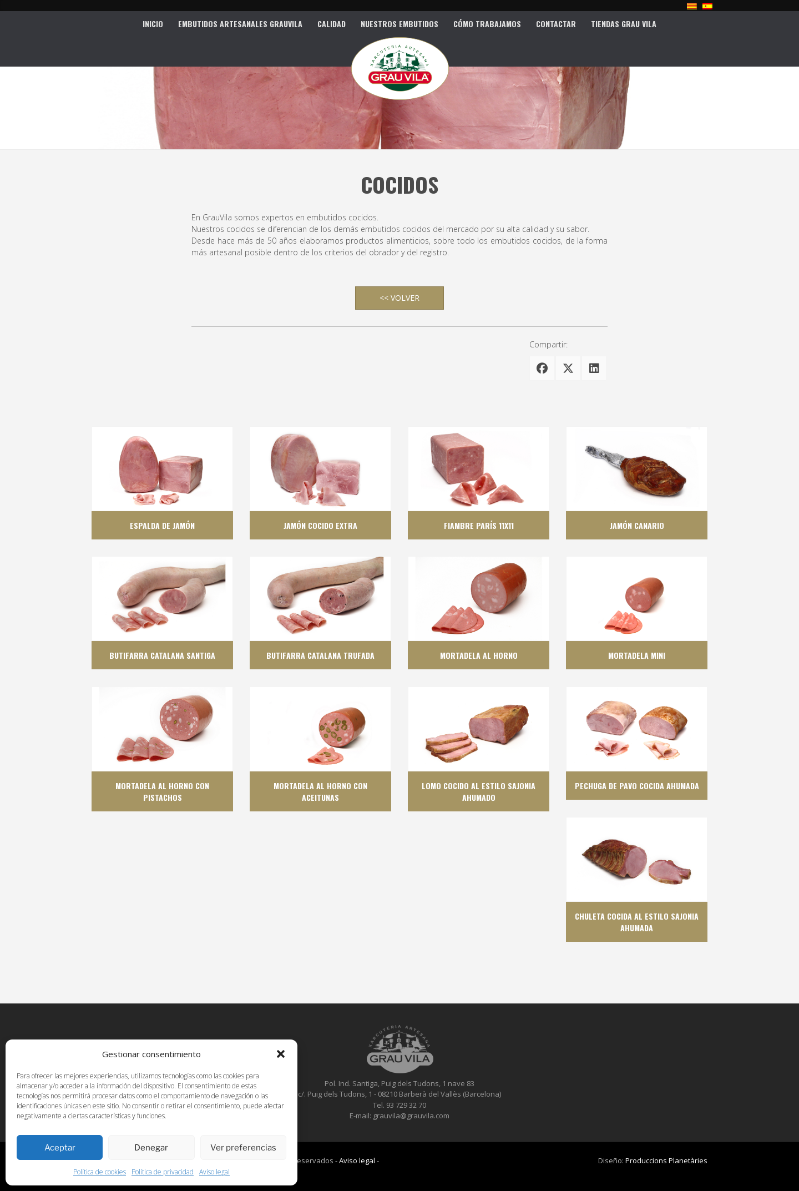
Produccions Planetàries (666, 1160)
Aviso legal (214, 1172)
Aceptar (59, 1148)
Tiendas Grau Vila (623, 23)
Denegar (151, 1148)
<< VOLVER (399, 297)
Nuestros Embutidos (399, 23)
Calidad (331, 23)
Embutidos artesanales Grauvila (240, 23)
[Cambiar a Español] (707, 5)
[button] (280, 1053)
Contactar (556, 23)
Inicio (153, 23)
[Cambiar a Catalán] (692, 5)
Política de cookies (99, 1172)
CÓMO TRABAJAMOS (487, 23)
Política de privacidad (163, 1172)
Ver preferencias (243, 1148)
